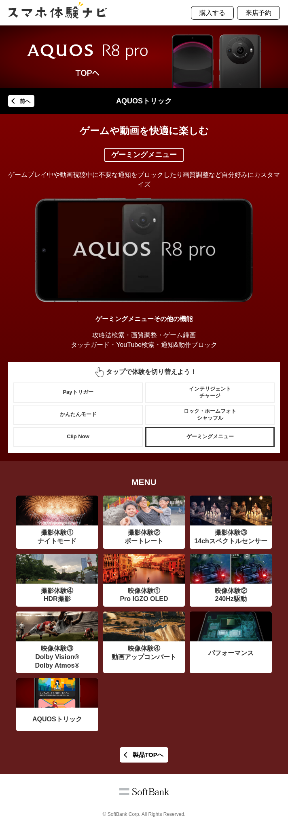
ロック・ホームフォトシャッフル (210, 414)
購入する (212, 12)
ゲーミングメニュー (210, 436)
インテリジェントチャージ (210, 392)
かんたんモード (78, 414)
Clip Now (78, 436)
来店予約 (258, 12)
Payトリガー (78, 392)
